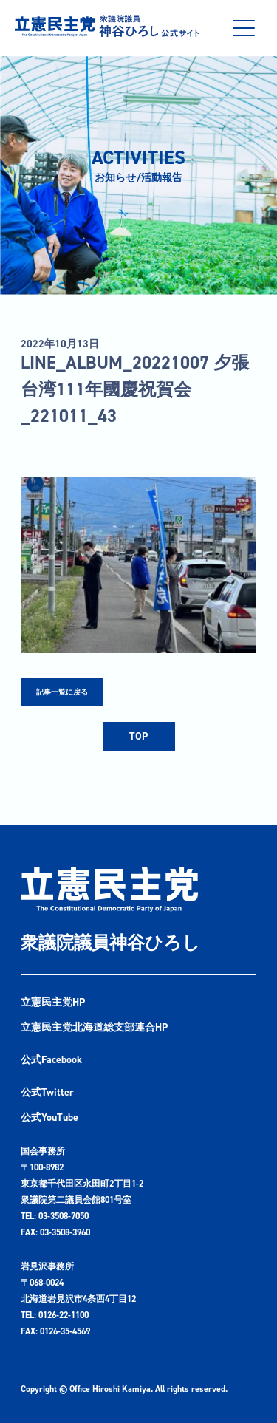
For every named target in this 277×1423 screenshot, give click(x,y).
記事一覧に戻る (62, 692)
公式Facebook (51, 1060)
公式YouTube (49, 1117)
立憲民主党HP (53, 1002)
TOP (138, 736)
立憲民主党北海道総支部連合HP (94, 1027)
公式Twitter (47, 1092)
